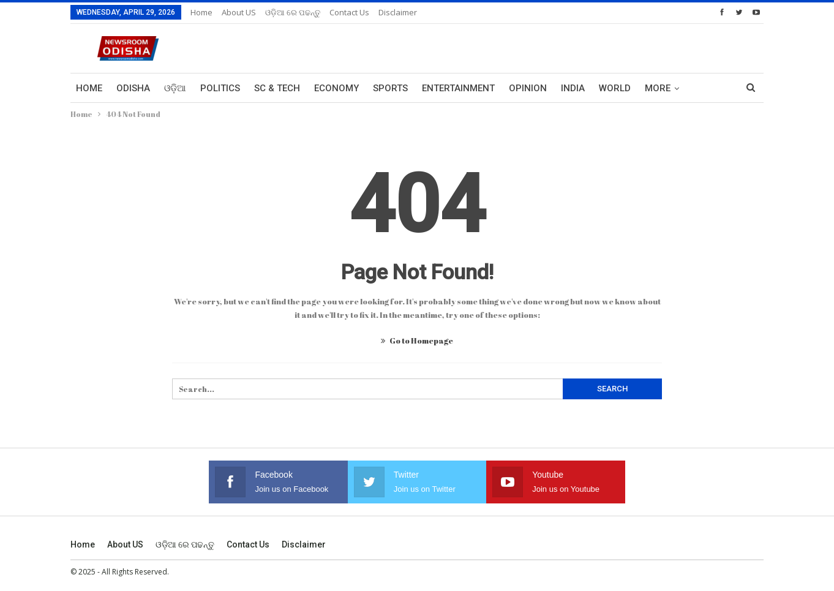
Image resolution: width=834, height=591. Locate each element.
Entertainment (458, 88)
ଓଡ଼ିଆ (175, 88)
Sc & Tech (277, 88)
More (658, 88)
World (615, 88)
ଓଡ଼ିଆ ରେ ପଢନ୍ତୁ (292, 12)
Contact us (349, 12)
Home (201, 12)
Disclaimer (397, 12)
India (573, 88)
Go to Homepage (417, 340)
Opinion (528, 88)
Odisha (133, 88)
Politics (220, 88)
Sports (390, 88)
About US (239, 12)
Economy (336, 88)
